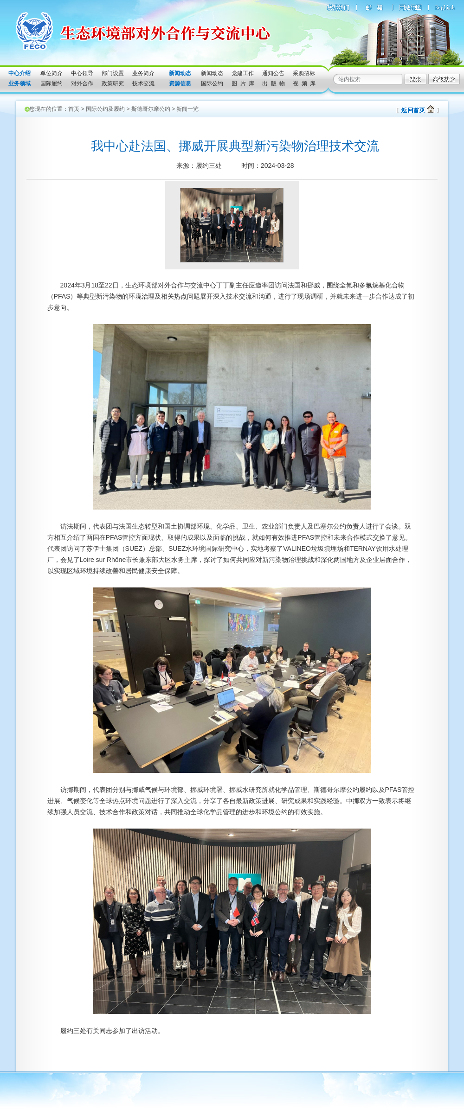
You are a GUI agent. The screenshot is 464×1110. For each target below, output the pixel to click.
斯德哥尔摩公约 (150, 109)
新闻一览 (187, 109)
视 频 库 (304, 83)
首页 (73, 109)
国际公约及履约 (105, 109)
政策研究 (113, 83)
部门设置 (113, 73)
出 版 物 (273, 83)
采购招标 (304, 73)
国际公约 (212, 83)
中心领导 (82, 73)
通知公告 (273, 73)
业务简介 (143, 73)
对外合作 (82, 83)
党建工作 (243, 73)
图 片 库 (243, 83)
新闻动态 (212, 73)
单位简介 (51, 73)
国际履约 (51, 83)
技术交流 (143, 83)
